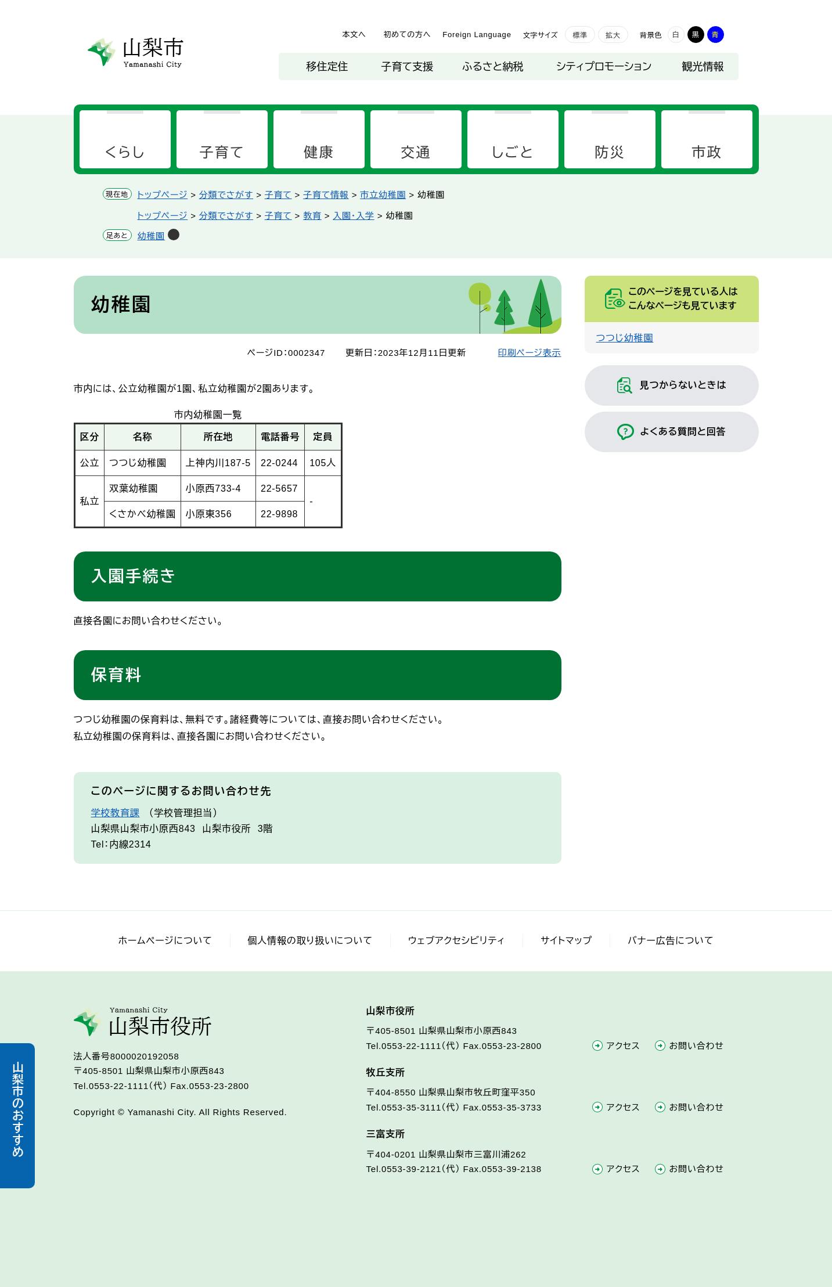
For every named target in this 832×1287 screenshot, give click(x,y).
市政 (706, 152)
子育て (222, 152)
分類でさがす (226, 195)
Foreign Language (476, 34)
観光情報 (703, 67)
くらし (125, 152)
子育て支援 (407, 67)
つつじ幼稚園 (625, 338)
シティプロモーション (604, 67)
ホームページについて (165, 941)
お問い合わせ (696, 1046)
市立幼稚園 (383, 195)
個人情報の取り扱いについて (310, 941)
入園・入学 (353, 216)
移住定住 (327, 67)
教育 (312, 216)
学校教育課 (115, 813)
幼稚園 (151, 236)
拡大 (613, 35)
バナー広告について (671, 941)
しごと (513, 152)
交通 (416, 152)
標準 (580, 35)
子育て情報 (326, 195)
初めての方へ (407, 34)
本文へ (354, 34)
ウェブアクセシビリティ (456, 941)
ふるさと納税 (492, 67)
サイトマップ (566, 941)
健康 (319, 152)
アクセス (623, 1046)
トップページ (163, 195)
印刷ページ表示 (529, 353)
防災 (610, 152)
